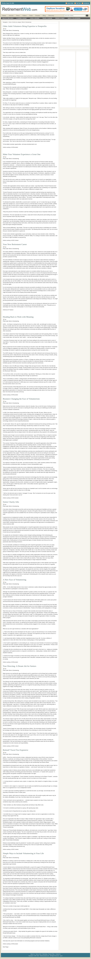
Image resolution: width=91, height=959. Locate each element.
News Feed (70, 3)
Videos (24, 15)
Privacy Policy (51, 954)
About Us (32, 954)
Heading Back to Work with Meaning (18, 317)
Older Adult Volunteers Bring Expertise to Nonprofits (25, 26)
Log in (61, 955)
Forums (37, 15)
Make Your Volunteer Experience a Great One (21, 154)
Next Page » (6, 947)
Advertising (44, 954)
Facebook (86, 3)
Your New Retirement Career (15, 244)
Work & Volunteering (74, 18)
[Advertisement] (74, 33)
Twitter (78, 3)
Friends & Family (60, 18)
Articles (11, 15)
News (18, 15)
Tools (31, 15)
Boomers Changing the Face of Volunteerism (21, 399)
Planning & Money (21, 18)
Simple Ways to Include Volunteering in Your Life (23, 853)
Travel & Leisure (47, 18)
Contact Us (57, 954)
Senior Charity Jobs (11, 502)
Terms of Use (39, 954)
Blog (44, 15)
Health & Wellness (7, 18)
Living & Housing (34, 18)
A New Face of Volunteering (14, 580)
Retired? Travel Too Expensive (15, 750)
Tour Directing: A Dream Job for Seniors (19, 666)
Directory (51, 15)
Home (4, 15)
